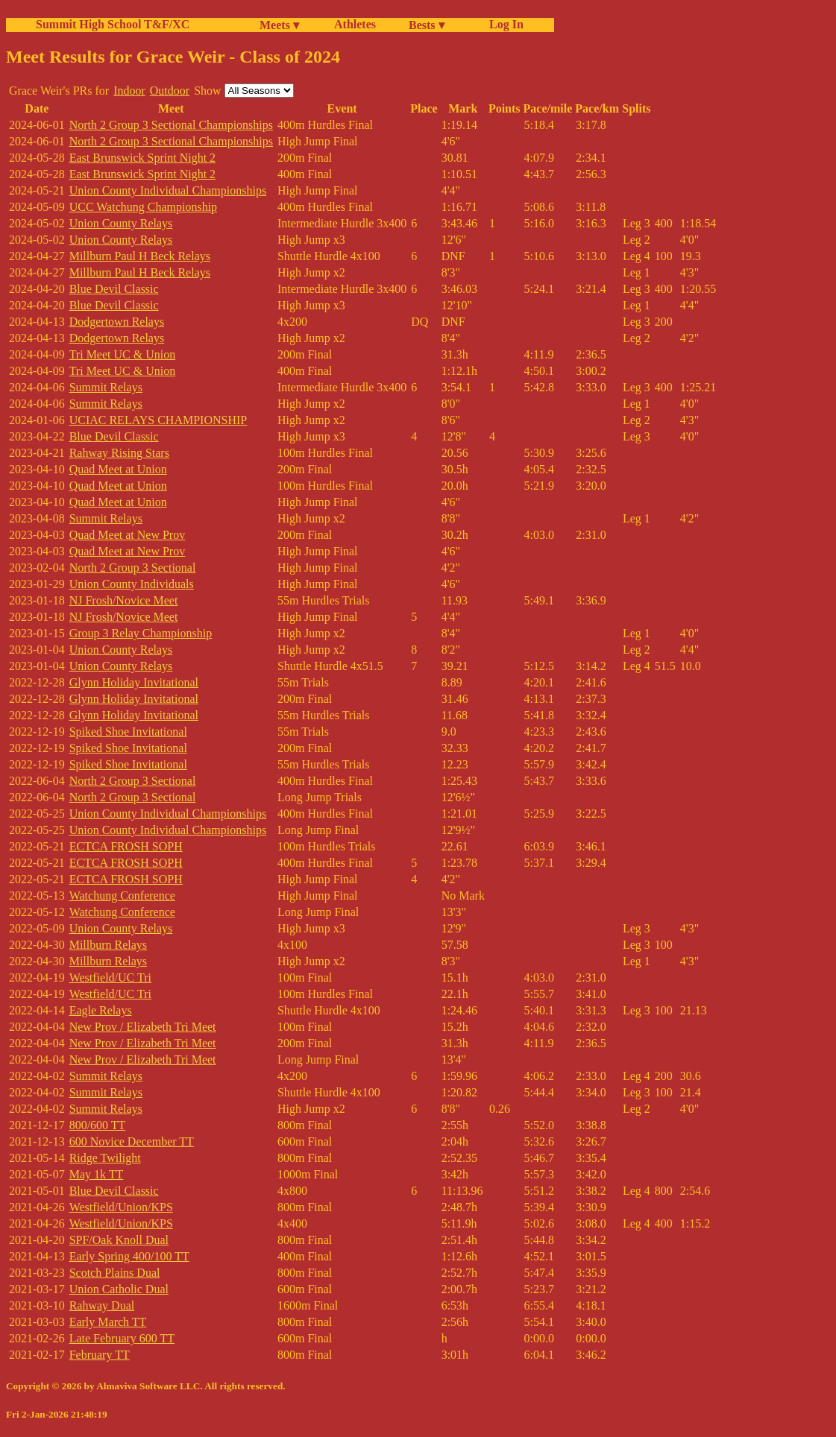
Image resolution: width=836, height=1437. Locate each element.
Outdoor (169, 90)
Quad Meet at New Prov (127, 534)
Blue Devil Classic (114, 288)
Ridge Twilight (105, 1158)
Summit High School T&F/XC (112, 24)
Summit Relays (105, 387)
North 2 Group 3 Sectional (132, 567)
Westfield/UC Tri (110, 977)
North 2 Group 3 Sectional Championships (171, 125)
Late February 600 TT (122, 1338)
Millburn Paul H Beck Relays (139, 256)
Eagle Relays (100, 1010)
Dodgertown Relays (117, 321)
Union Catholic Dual (119, 1289)
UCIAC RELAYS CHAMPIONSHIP (158, 420)
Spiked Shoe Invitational (128, 731)
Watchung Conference (122, 895)
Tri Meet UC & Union (122, 354)
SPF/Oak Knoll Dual (119, 1240)
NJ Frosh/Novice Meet (123, 600)
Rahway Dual (102, 1305)
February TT (99, 1354)
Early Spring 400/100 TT (129, 1256)
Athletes (355, 24)
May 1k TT (96, 1174)
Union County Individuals (131, 584)
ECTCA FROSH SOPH (126, 846)
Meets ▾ (279, 25)
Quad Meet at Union (118, 469)
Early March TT (108, 1322)
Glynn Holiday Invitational (133, 682)
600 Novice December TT (131, 1141)
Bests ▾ (426, 25)
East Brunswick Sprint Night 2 (142, 157)
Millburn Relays (108, 944)
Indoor (129, 90)
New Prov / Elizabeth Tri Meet (142, 1026)
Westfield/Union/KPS (121, 1207)
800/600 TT (97, 1125)
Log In (503, 24)
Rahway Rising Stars (119, 452)
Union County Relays (121, 223)
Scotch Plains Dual (114, 1272)
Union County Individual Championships (167, 190)
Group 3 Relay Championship (141, 633)
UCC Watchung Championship (143, 206)
